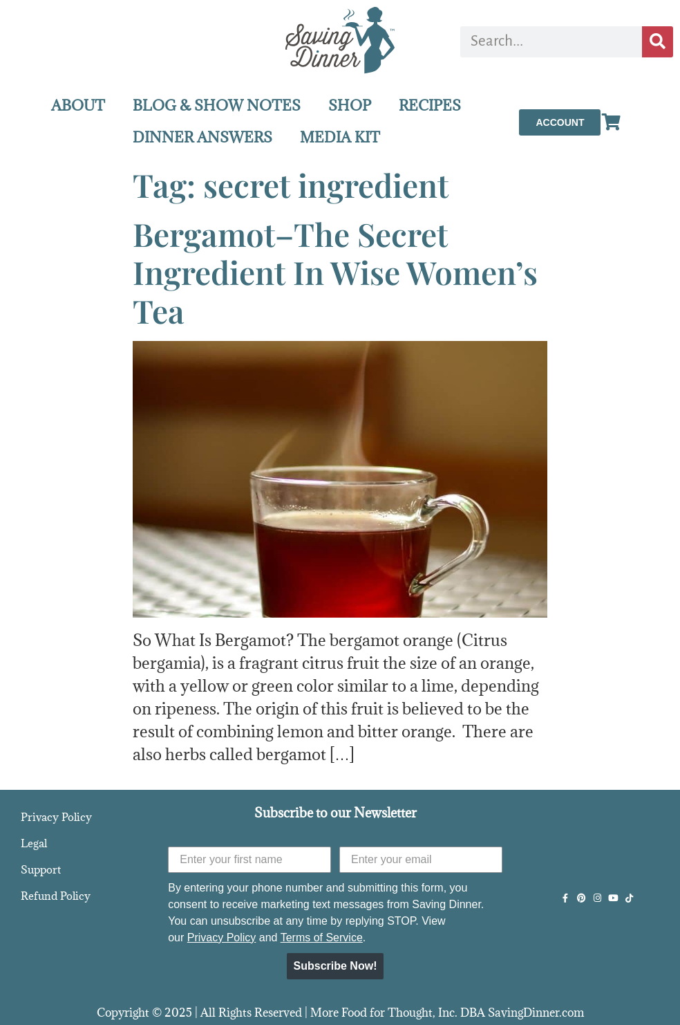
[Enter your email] (420, 860)
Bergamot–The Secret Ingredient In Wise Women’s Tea (335, 271)
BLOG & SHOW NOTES (217, 105)
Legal (34, 843)
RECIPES (430, 105)
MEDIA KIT (340, 137)
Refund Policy (56, 896)
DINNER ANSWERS (202, 137)
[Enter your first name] (249, 860)
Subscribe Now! (335, 966)
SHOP (349, 105)
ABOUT (78, 105)
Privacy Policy (56, 817)
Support (41, 869)
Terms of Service (322, 937)
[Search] (657, 41)
